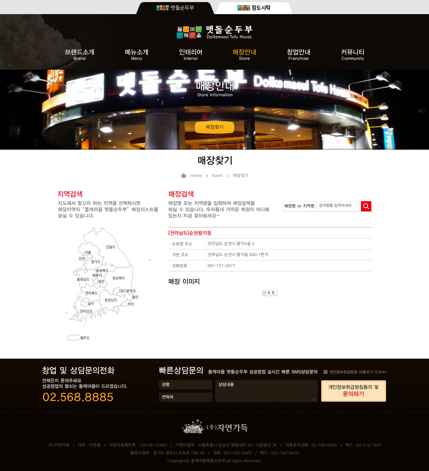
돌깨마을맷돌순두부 (208, 461)
